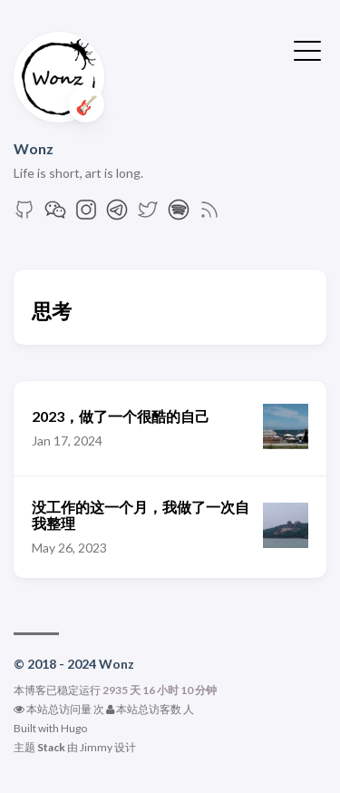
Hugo (74, 728)
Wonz (33, 148)
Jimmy (96, 747)
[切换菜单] (307, 49)
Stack (51, 747)
